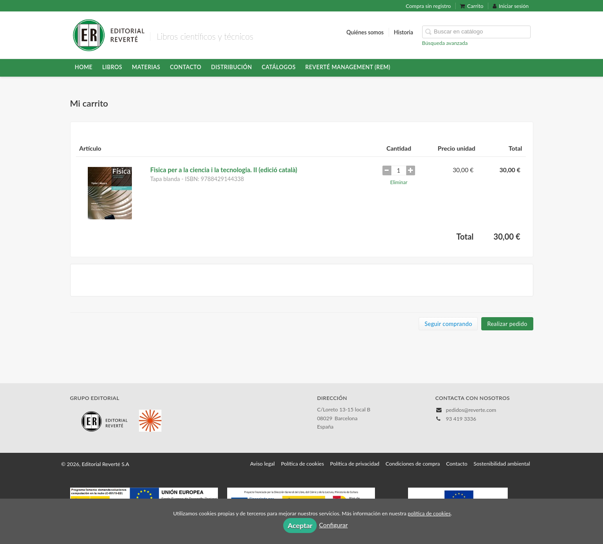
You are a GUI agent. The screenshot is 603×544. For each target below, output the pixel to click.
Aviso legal (262, 463)
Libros (112, 67)
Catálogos (279, 67)
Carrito (471, 6)
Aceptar (300, 525)
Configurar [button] (333, 525)
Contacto (185, 67)
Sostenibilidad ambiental (502, 463)
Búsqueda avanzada (445, 43)
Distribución (231, 67)
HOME (84, 67)
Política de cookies (302, 463)
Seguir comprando (448, 323)
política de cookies (429, 513)
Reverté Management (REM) (347, 67)
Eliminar (399, 182)
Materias (146, 67)
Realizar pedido (507, 323)
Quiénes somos (365, 32)
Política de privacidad (354, 463)
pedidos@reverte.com (471, 410)
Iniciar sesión (511, 6)
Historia (403, 32)
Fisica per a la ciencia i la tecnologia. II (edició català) (223, 170)
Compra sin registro (428, 6)
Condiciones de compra (413, 463)
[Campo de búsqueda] (476, 32)
